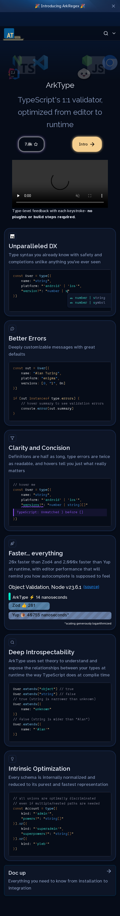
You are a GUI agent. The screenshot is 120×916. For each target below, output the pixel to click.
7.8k (31, 144)
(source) (91, 586)
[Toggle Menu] (114, 33)
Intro (87, 144)
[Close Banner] (113, 6)
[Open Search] (106, 33)
